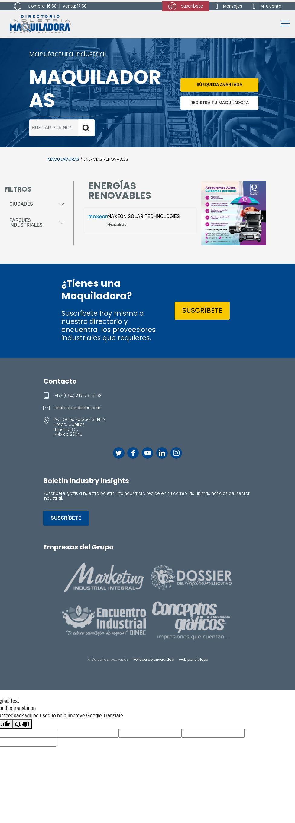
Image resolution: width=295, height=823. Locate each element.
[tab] (37, 204)
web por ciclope (193, 659)
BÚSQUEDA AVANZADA (219, 84)
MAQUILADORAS (63, 159)
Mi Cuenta (267, 6)
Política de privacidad (153, 659)
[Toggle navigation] (285, 23)
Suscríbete (185, 6)
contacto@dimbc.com (77, 408)
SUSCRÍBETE (202, 310)
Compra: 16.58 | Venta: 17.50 (50, 6)
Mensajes (228, 6)
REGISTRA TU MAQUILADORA (219, 103)
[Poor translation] (22, 724)
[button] (37, 204)
